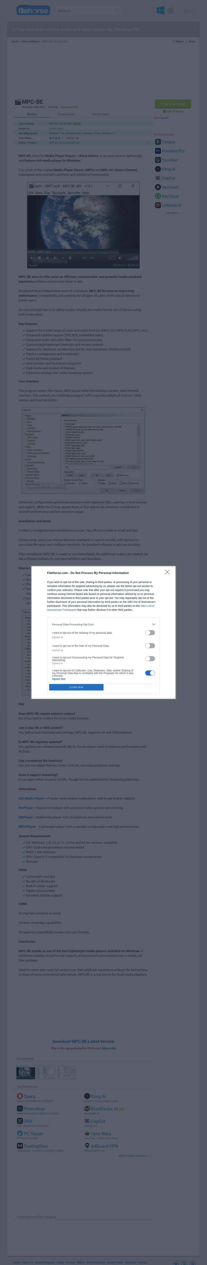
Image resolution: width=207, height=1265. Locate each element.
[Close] (168, 573)
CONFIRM (76, 687)
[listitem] (103, 624)
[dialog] (103, 632)
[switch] (150, 632)
